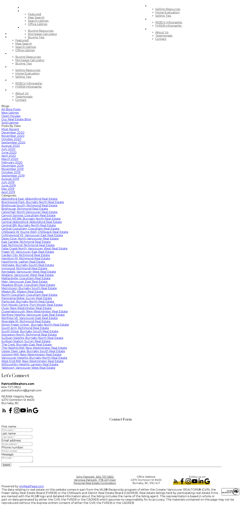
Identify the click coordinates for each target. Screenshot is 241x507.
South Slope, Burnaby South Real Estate (29, 331)
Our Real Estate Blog (16, 119)
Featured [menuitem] (41, 14)
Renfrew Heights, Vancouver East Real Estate (33, 314)
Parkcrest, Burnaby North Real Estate (27, 301)
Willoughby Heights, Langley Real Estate (29, 364)
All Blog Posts (11, 109)
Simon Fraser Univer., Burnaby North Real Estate (35, 324)
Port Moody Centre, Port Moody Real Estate (32, 305)
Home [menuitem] (32, 7)
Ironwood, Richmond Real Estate (24, 268)
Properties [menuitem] (37, 11)
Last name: (8, 433)
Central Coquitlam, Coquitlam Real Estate (30, 228)
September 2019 (13, 175)
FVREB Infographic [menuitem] (175, 25)
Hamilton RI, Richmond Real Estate (25, 258)
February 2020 (11, 162)
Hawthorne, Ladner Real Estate (23, 261)
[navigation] (120, 67)
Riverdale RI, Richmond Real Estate (26, 321)
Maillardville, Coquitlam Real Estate (26, 278)
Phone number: (12, 447)
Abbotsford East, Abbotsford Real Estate (29, 198)
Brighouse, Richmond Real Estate (24, 208)
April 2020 (8, 155)
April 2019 (8, 192)
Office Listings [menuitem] (44, 24)
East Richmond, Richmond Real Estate (28, 245)
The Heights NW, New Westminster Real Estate (34, 348)
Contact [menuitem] (167, 39)
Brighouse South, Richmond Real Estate (29, 205)
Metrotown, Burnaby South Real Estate (29, 288)
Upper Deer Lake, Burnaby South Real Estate (33, 351)
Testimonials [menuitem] (170, 35)
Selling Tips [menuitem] (170, 15)
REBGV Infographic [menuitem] (175, 22)
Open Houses (10, 116)
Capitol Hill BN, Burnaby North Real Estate (31, 218)
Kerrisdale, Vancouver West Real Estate (28, 271)
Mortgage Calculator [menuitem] (49, 34)
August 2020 (10, 145)
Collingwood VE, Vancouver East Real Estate (32, 235)
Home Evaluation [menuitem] (174, 12)
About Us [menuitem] (168, 32)
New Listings (10, 112)
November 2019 (12, 169)
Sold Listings (9, 122)
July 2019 (7, 182)
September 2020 (13, 142)
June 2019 (8, 185)
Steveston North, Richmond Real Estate (29, 334)
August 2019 (10, 179)
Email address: (11, 440)
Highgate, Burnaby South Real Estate (27, 265)
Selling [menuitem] (161, 5)
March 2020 (9, 159)
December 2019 (12, 165)
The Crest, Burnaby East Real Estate (26, 344)
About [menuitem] (160, 29)
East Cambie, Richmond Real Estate (26, 242)
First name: (9, 426)
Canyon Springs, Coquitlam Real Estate (28, 215)
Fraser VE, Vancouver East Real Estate (27, 252)
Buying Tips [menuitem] (43, 37)
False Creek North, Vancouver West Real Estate (34, 248)
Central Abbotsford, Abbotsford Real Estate (31, 222)
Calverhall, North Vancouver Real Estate (29, 212)
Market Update (168, 19)
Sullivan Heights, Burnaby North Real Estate (32, 338)
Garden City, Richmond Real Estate (25, 255)
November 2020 (12, 136)
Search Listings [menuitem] (45, 20)
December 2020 (12, 132)
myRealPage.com (31, 487)
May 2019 (7, 189)
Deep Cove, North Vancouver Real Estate (30, 238)
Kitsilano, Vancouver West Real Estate (27, 275)
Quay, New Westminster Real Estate (26, 308)
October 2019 (10, 172)
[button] (4, 412)
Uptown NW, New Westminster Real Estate (31, 354)
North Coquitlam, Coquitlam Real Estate (29, 295)
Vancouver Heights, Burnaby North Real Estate (34, 358)
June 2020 (9, 152)
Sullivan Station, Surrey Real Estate (26, 341)
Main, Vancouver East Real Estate (24, 281)
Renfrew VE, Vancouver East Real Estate (29, 318)
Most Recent (10, 129)
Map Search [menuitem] (43, 17)
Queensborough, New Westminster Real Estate (34, 311)
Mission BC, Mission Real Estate (22, 291)
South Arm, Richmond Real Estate (25, 328)
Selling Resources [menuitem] (174, 9)
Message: (7, 454)
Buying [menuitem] (33, 27)
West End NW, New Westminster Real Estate (32, 361)
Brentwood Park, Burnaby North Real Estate (32, 202)
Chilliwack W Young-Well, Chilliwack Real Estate (34, 232)
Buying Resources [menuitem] (47, 30)
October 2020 (11, 139)
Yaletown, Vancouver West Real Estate (28, 367)
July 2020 (8, 149)
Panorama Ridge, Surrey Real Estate (26, 298)
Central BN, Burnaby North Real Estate (28, 225)
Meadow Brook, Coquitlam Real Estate (28, 285)
